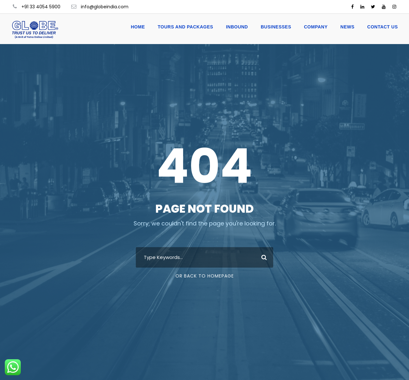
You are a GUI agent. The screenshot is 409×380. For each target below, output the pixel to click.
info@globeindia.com (104, 7)
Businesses (276, 26)
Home (138, 26)
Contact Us (382, 26)
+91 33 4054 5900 (40, 7)
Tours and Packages (185, 26)
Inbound (237, 26)
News (347, 26)
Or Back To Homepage (204, 276)
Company (316, 26)
